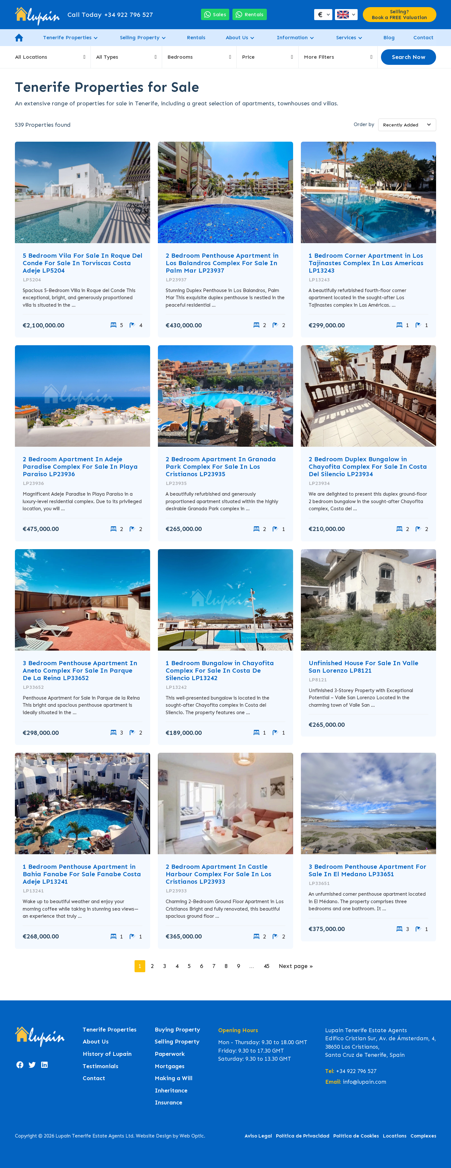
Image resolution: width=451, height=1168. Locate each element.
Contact (423, 37)
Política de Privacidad (302, 1136)
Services (346, 37)
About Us (237, 37)
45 (266, 966)
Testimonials (100, 1066)
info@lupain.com (364, 1082)
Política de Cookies (356, 1136)
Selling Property (140, 37)
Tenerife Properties (67, 37)
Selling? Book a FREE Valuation (399, 14)
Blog (389, 37)
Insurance (168, 1102)
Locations (395, 1136)
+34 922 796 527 (110, 14)
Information (292, 37)
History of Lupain (107, 1054)
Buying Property (177, 1029)
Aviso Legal (258, 1136)
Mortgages (169, 1066)
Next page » (296, 966)
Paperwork (170, 1054)
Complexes (423, 1136)
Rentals (196, 37)
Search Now (408, 57)
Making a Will (174, 1078)
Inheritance (171, 1090)
